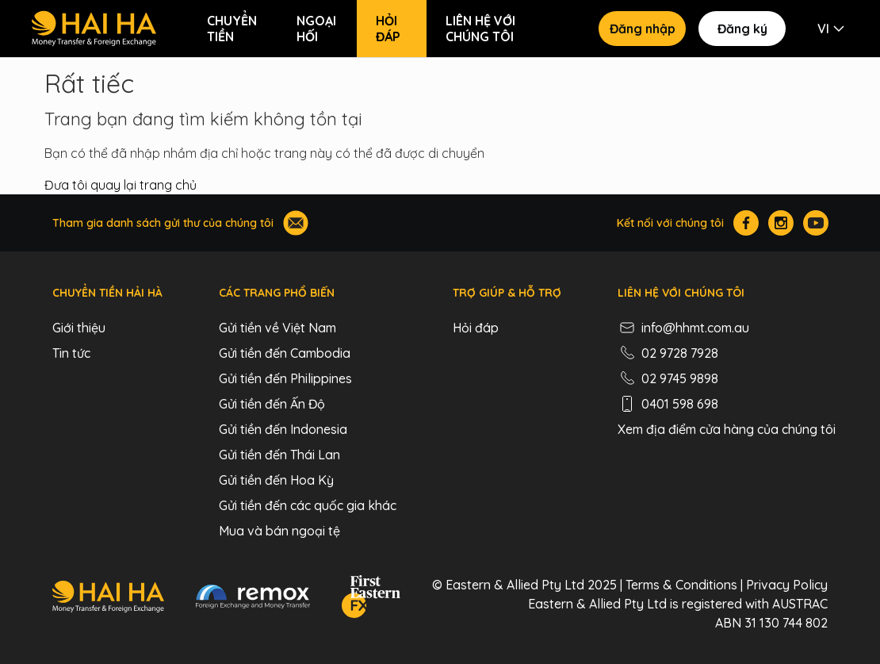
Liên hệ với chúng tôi (480, 28)
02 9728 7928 (668, 353)
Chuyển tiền (232, 28)
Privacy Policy (787, 585)
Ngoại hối (316, 28)
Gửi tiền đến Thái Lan (279, 454)
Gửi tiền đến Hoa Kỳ (276, 480)
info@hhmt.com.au (683, 327)
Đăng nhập (642, 28)
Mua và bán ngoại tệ (279, 531)
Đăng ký (742, 28)
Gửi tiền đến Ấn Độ (272, 404)
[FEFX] (371, 599)
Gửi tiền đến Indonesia (283, 429)
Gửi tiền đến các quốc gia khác (307, 505)
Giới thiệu (78, 328)
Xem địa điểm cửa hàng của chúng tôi (727, 429)
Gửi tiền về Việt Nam (277, 328)
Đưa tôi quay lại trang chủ (120, 185)
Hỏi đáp (388, 28)
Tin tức (71, 353)
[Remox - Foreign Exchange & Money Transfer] (253, 599)
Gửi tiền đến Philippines (285, 378)
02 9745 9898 (668, 378)
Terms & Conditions (681, 585)
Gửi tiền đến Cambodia (284, 353)
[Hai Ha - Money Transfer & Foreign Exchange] (108, 599)
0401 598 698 (668, 403)
